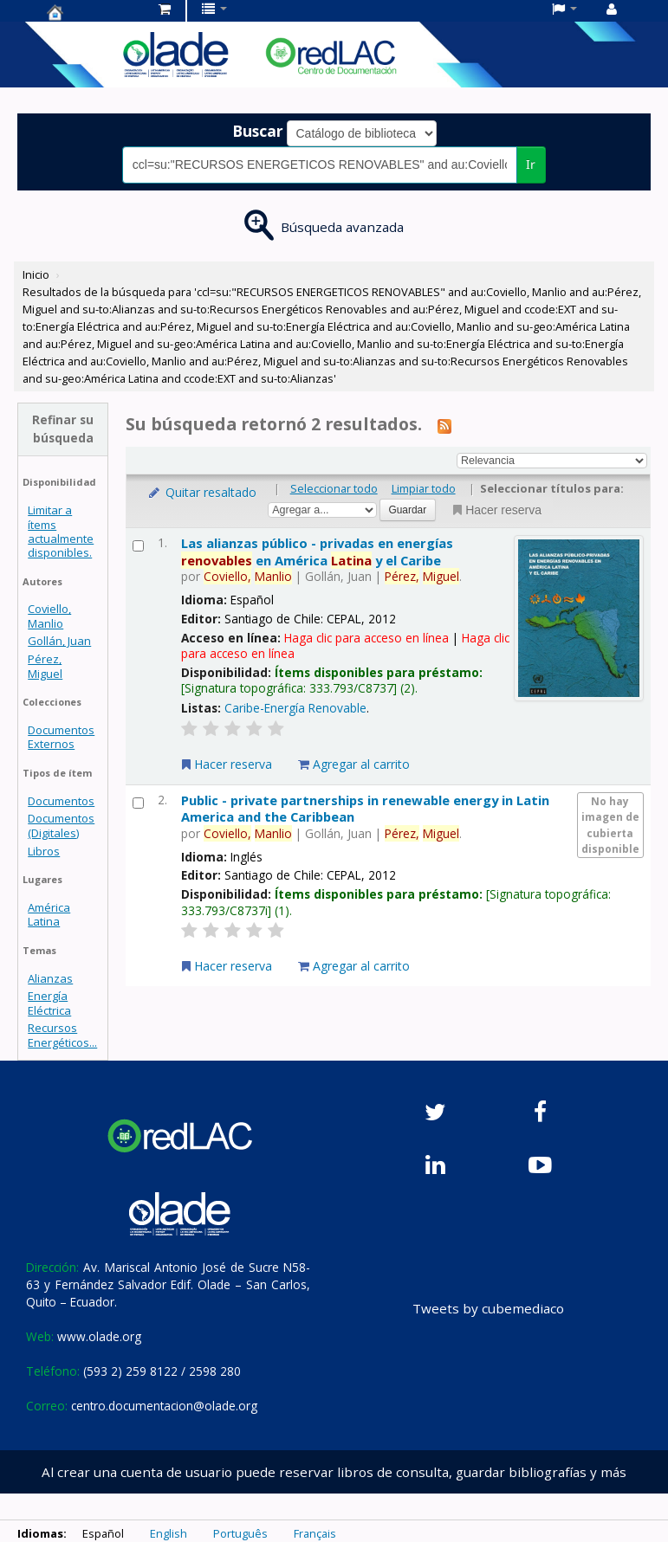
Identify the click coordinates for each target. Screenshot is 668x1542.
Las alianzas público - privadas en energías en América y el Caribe (317, 551)
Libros (44, 851)
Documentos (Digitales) (61, 825)
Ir (530, 164)
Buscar (257, 130)
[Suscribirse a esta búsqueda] (444, 425)
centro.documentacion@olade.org (164, 1405)
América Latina (49, 914)
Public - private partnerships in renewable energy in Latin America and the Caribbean (365, 808)
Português (240, 1533)
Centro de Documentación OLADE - (90, 12)
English (168, 1533)
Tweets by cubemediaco (488, 1308)
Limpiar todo (424, 488)
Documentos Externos (61, 737)
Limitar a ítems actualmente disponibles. (61, 531)
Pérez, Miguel (45, 666)
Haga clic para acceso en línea (366, 637)
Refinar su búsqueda (63, 428)
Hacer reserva (496, 510)
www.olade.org (99, 1336)
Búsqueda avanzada (342, 226)
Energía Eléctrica (49, 1002)
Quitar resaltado (201, 492)
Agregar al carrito (354, 764)
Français (315, 1533)
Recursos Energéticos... (62, 1034)
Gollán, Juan (59, 640)
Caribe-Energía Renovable (295, 708)
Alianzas (50, 978)
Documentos (61, 801)
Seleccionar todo (334, 488)
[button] (165, 8)
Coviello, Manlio (49, 615)
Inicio (36, 274)
